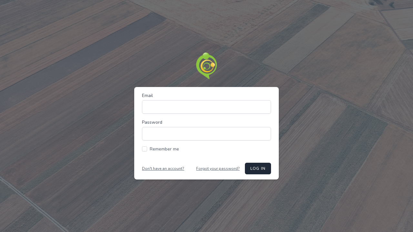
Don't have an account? (163, 168)
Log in (258, 168)
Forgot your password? (218, 168)
